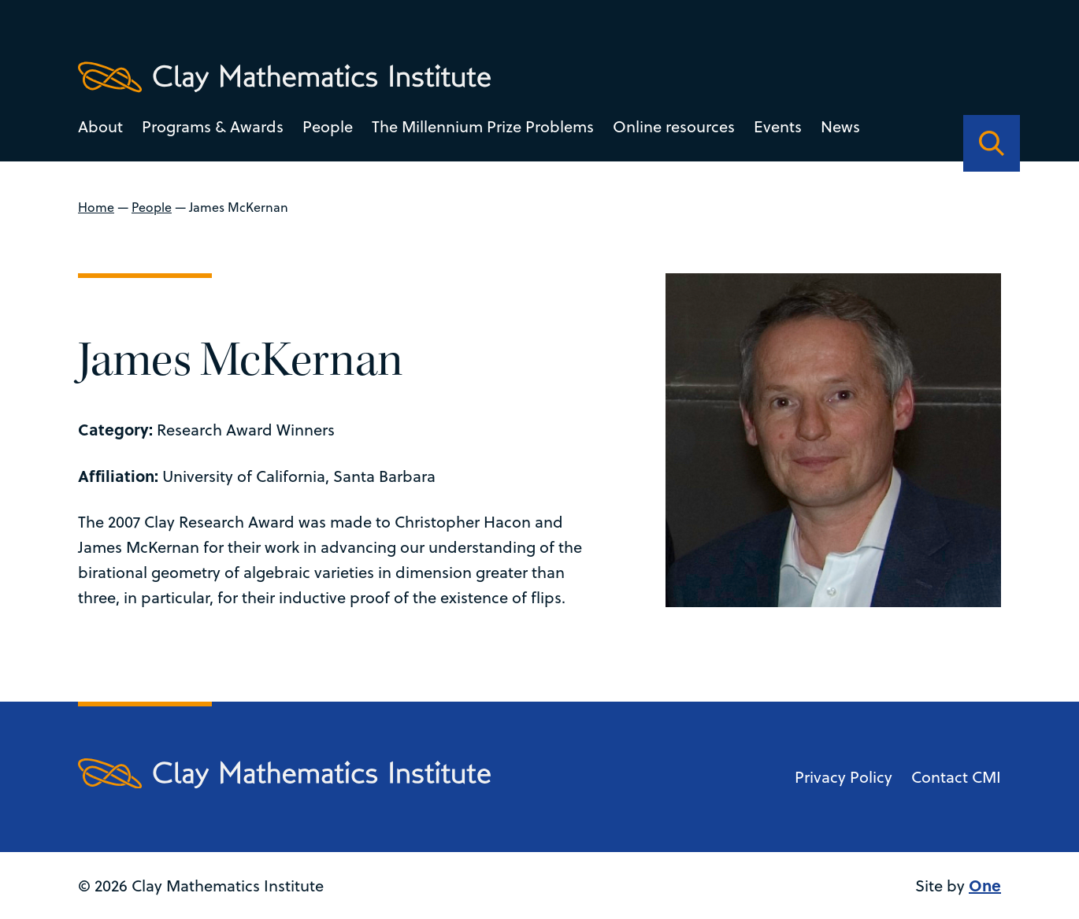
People (327, 126)
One (985, 884)
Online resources (674, 126)
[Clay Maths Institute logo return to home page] (284, 77)
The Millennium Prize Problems (483, 126)
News (840, 126)
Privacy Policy (843, 776)
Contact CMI (956, 776)
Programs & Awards (213, 126)
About (100, 126)
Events (778, 126)
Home (96, 207)
